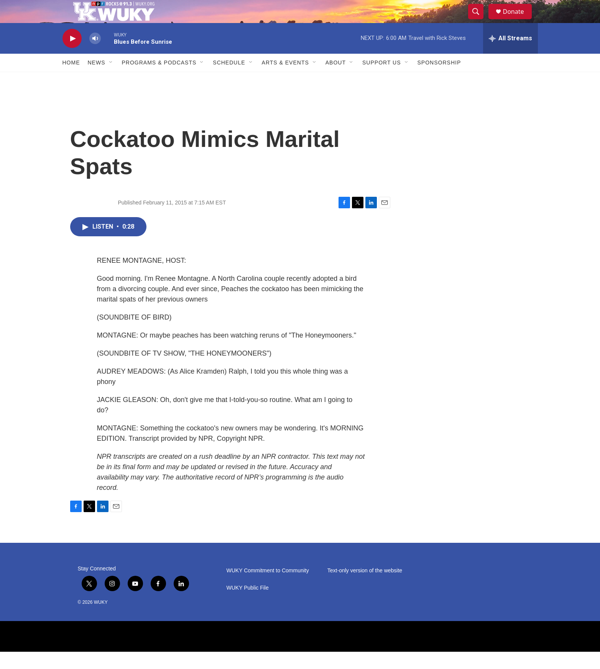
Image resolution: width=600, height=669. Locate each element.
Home (71, 80)
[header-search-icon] (479, 20)
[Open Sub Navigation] (111, 80)
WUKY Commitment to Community (268, 588)
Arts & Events (285, 80)
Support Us (381, 80)
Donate (518, 20)
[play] (72, 55)
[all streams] (510, 55)
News (96, 80)
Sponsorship (439, 80)
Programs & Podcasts (159, 80)
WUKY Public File (248, 605)
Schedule (229, 80)
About (335, 80)
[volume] (95, 55)
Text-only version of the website (364, 588)
